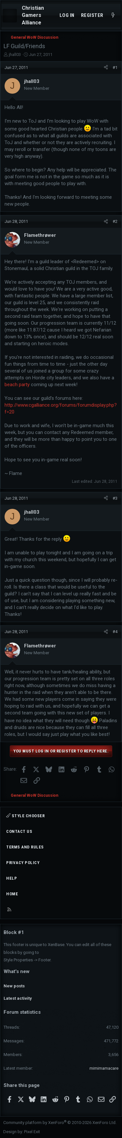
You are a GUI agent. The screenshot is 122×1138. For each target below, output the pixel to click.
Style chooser (25, 815)
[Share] (106, 68)
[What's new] (113, 15)
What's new (17, 971)
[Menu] (10, 15)
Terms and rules (25, 847)
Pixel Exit (32, 1131)
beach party (17, 384)
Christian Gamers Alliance (33, 15)
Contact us (19, 831)
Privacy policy (22, 862)
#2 (115, 221)
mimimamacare (103, 1068)
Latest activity (18, 998)
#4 (115, 631)
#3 (115, 498)
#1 (115, 67)
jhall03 (15, 54)
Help (11, 878)
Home (12, 893)
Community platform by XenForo (59, 1122)
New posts (14, 985)
